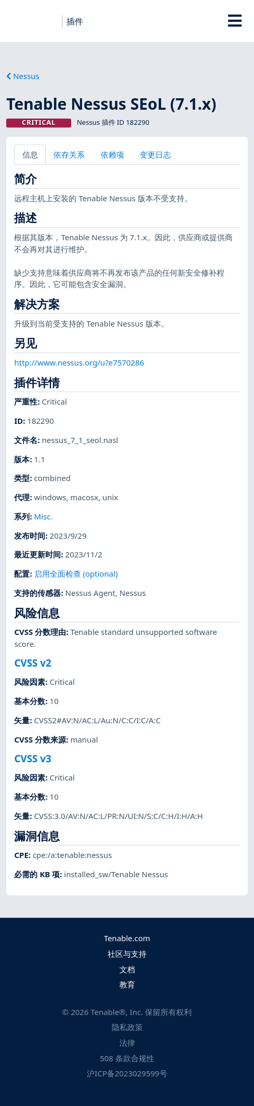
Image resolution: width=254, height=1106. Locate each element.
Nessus (22, 76)
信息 (30, 154)
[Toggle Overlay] (234, 20)
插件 (74, 21)
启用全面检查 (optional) (76, 573)
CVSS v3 (32, 758)
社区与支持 (127, 953)
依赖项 (112, 154)
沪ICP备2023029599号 (127, 1073)
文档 (127, 969)
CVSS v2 (32, 662)
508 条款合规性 (127, 1058)
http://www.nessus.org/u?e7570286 (79, 362)
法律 (127, 1042)
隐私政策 (127, 1027)
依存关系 (69, 154)
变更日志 (155, 154)
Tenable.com (127, 938)
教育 (127, 984)
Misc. (43, 516)
